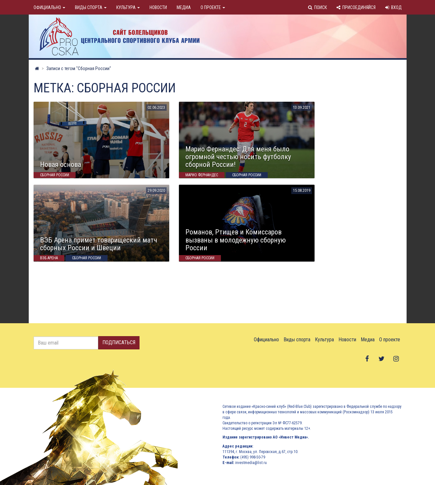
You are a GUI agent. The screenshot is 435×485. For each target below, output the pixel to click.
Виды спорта (91, 7)
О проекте (213, 7)
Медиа (184, 7)
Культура (128, 7)
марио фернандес (201, 175)
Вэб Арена (49, 258)
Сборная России (54, 175)
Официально (49, 7)
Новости (158, 7)
